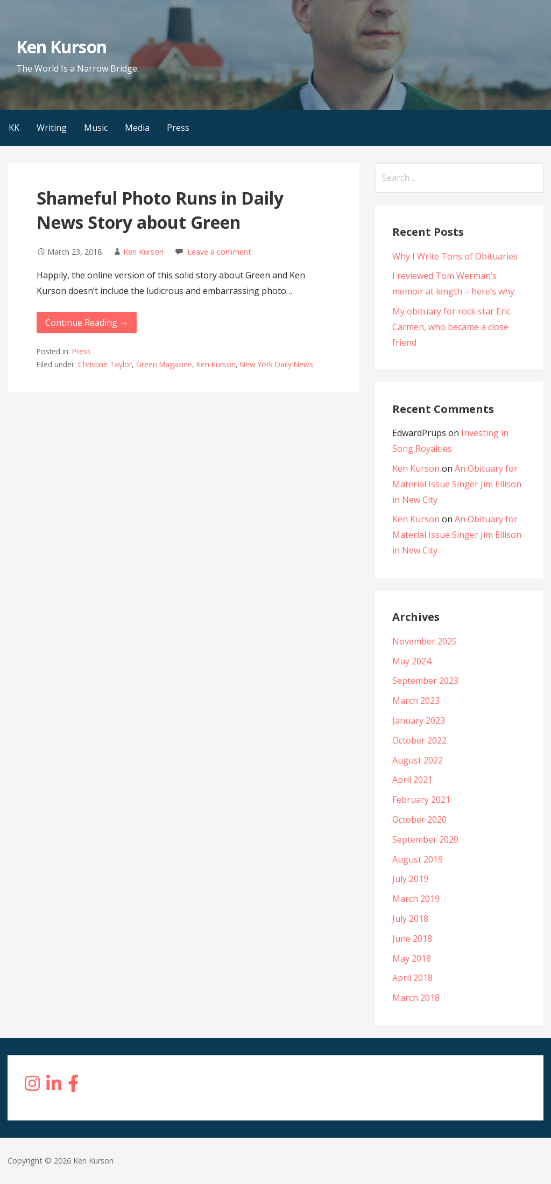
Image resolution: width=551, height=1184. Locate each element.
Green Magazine (164, 364)
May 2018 (411, 958)
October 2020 (419, 819)
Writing (52, 128)
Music (96, 128)
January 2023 (418, 720)
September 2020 (425, 839)
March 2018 (416, 998)
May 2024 (411, 661)
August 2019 (417, 859)
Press (178, 128)
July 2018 (410, 918)
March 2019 (416, 899)
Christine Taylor (105, 364)
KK (14, 128)
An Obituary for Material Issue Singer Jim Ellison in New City (456, 484)
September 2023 (425, 680)
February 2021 (421, 799)
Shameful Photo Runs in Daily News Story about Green (160, 210)
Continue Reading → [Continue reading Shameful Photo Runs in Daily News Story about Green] (86, 322)
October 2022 (419, 740)
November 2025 (424, 641)
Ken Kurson (61, 46)
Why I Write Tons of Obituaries (455, 256)
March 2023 (416, 700)
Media (137, 128)
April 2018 (412, 978)
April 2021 (412, 780)
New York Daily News (276, 364)
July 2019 (410, 879)
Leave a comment (219, 252)
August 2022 (417, 760)
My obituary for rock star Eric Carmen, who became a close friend (451, 326)
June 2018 (412, 938)
